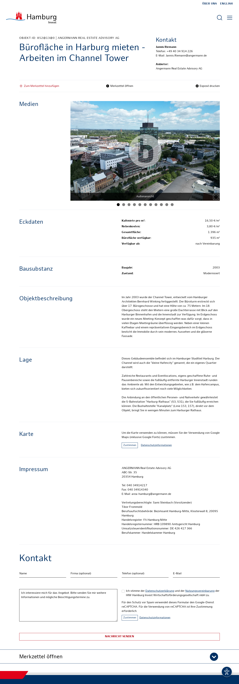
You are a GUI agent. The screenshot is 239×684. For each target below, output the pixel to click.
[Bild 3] (129, 205)
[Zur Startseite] (31, 17)
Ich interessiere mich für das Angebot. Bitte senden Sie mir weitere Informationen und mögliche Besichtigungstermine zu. (68, 605)
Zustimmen (129, 445)
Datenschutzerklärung (159, 591)
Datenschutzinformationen (156, 445)
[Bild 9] (161, 205)
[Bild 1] (118, 205)
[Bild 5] (140, 205)
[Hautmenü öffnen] (229, 17)
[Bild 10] (167, 205)
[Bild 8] (156, 205)
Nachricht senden (119, 636)
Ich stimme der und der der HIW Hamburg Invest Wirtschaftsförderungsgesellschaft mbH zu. (172, 593)
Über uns (209, 4)
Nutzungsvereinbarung (200, 591)
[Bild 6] (145, 205)
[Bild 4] (134, 205)
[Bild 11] (172, 205)
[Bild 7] (150, 205)
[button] (119, 656)
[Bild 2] (123, 205)
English (226, 4)
